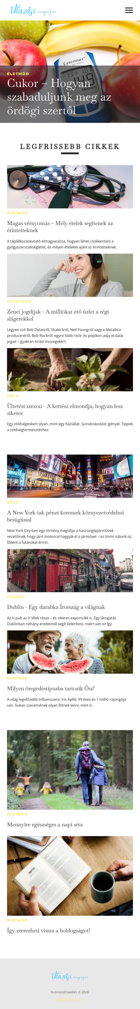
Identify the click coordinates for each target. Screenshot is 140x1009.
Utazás (16, 597)
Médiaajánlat (70, 999)
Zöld (13, 396)
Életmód (18, 74)
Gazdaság (19, 301)
